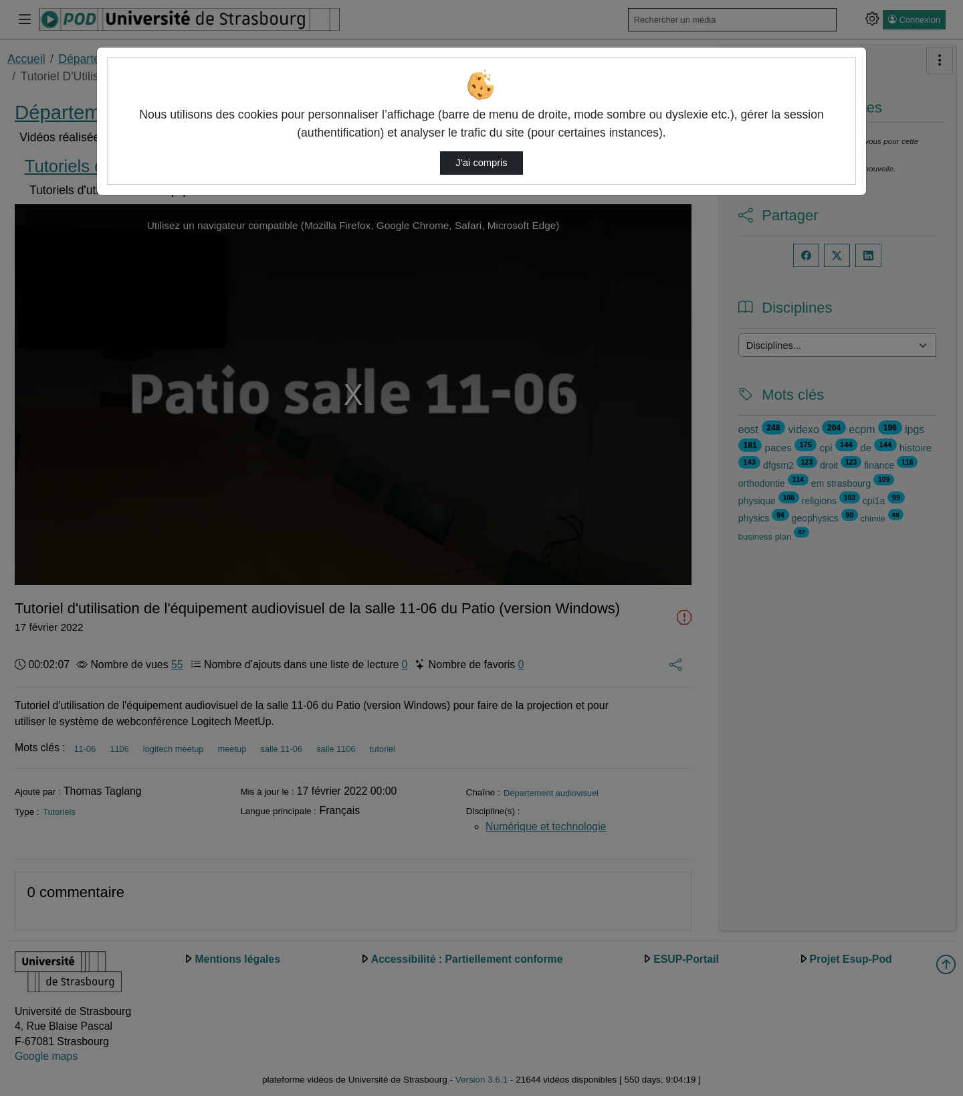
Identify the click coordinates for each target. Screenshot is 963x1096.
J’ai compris (481, 162)
